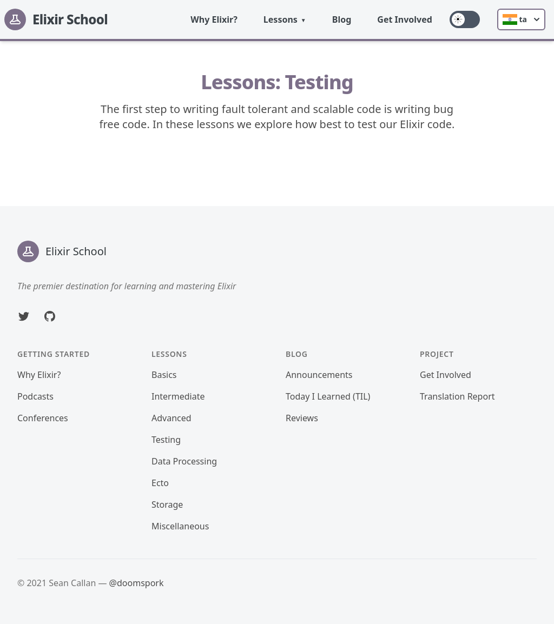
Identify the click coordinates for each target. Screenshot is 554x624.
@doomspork (136, 583)
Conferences (42, 418)
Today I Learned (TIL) (328, 396)
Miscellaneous (180, 526)
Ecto (160, 483)
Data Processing (184, 461)
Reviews (302, 418)
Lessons (280, 19)
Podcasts (35, 396)
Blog (342, 19)
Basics (164, 375)
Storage (167, 504)
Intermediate (178, 396)
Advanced (171, 418)
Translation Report (457, 396)
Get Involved (404, 19)
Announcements (319, 375)
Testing (166, 440)
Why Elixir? (214, 19)
